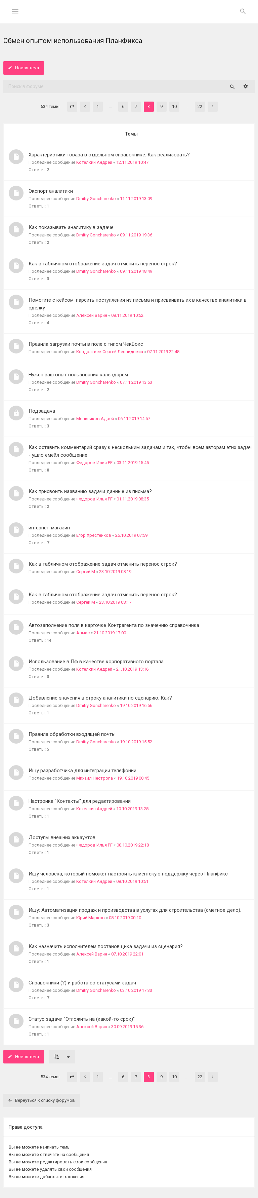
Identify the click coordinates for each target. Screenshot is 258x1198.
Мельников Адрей (95, 418)
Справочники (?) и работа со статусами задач (82, 983)
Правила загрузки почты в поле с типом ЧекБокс (86, 344)
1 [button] (97, 106)
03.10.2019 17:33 (136, 990)
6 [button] (123, 106)
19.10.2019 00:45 (133, 778)
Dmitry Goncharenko (96, 198)
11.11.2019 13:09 (136, 198)
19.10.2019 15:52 (136, 741)
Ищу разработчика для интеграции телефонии (82, 771)
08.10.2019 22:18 (133, 845)
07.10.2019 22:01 (127, 954)
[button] (72, 107)
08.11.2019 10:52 (127, 315)
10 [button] (174, 106)
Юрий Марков (90, 917)
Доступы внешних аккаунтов (62, 837)
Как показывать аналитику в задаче (71, 227)
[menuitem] (243, 12)
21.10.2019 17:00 (110, 632)
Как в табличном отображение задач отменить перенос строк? (103, 264)
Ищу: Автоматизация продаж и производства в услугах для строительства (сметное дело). (135, 910)
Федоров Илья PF (94, 462)
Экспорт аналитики (51, 191)
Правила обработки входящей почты (72, 734)
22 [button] (200, 106)
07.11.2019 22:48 (163, 351)
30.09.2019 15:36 (127, 1026)
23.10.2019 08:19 (115, 571)
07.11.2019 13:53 (136, 382)
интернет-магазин (49, 528)
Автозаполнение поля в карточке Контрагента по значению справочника (114, 625)
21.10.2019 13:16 (132, 669)
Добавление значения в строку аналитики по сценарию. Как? (100, 698)
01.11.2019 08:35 (133, 498)
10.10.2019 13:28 (132, 808)
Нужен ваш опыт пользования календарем (78, 375)
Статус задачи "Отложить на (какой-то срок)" (82, 1019)
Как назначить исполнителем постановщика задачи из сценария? (106, 946)
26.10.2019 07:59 (131, 535)
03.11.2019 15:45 (133, 462)
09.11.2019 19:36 (136, 234)
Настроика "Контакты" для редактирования (80, 801)
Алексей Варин (91, 315)
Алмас (83, 632)
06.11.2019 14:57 (134, 418)
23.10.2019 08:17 (115, 602)
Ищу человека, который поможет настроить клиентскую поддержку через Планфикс (128, 874)
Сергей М (85, 571)
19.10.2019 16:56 (136, 705)
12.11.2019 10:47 (132, 162)
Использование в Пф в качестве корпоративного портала (96, 662)
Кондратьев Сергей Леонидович (109, 351)
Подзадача (42, 411)
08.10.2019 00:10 (125, 917)
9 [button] (161, 106)
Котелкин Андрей (94, 162)
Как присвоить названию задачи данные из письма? (90, 491)
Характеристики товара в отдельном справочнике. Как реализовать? (109, 155)
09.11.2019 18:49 (136, 271)
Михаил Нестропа (94, 778)
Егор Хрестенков (93, 535)
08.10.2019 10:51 (132, 881)
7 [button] (136, 106)
